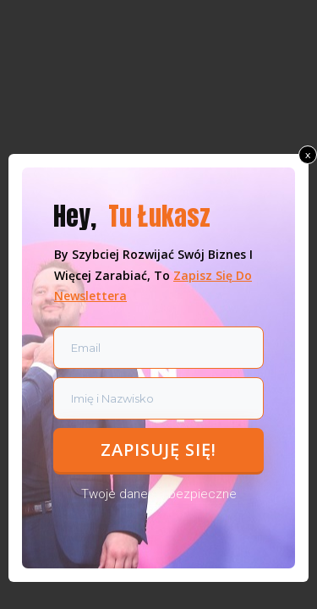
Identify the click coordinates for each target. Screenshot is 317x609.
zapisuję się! (158, 449)
